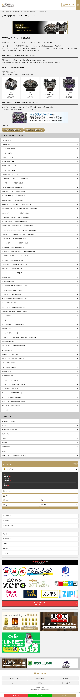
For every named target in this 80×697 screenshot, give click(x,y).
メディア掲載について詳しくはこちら (40, 603)
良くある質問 (66, 682)
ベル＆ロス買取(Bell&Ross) (8, 375)
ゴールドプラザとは (8, 416)
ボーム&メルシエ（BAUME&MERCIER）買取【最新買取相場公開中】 (19, 229)
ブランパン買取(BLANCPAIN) (9, 362)
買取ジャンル (14, 677)
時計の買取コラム (7, 520)
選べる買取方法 (7, 538)
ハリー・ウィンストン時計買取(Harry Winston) (13, 345)
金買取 (40, 682)
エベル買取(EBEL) (6, 143)
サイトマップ (5, 424)
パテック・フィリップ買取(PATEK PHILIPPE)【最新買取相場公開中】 (19, 336)
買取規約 (4, 450)
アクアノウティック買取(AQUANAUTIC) (12, 268)
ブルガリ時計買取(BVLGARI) (9, 366)
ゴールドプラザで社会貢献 (8, 420)
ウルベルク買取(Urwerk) (8, 280)
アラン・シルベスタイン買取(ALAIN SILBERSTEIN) (14, 263)
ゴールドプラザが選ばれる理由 (9, 429)
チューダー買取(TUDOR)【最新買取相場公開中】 (14, 186)
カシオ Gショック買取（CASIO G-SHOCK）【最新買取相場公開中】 (19, 250)
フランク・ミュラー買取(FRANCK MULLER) (13, 358)
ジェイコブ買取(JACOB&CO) (9, 302)
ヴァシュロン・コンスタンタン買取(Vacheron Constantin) (16, 272)
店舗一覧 (5, 533)
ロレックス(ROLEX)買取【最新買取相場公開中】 (14, 400)
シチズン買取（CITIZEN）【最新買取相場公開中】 (14, 238)
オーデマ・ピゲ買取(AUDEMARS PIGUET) (12, 293)
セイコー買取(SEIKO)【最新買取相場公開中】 (13, 323)
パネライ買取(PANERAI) (8, 340)
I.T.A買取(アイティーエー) (8, 156)
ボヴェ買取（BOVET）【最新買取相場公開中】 (13, 182)
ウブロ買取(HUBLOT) (7, 276)
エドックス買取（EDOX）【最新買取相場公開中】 (14, 246)
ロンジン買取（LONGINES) (8, 409)
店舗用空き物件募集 (7, 446)
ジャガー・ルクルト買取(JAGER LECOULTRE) (13, 306)
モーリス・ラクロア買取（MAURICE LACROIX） (14, 383)
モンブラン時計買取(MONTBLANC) (10, 388)
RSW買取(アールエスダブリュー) (10, 173)
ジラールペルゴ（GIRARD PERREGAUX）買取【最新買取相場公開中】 (19, 208)
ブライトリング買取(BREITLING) (10, 353)
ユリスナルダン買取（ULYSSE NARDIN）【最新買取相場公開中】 (18, 225)
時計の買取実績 (7, 515)
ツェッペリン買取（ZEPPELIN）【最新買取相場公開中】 (16, 242)
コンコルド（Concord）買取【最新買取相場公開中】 (15, 220)
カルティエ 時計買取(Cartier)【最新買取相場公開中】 (15, 298)
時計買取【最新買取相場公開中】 (12, 135)
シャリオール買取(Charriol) (8, 148)
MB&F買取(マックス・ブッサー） (10, 379)
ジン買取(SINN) (5, 319)
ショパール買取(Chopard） (8, 315)
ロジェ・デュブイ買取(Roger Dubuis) (11, 405)
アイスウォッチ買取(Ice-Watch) (9, 165)
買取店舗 (66, 677)
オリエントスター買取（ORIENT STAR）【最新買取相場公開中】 (18, 233)
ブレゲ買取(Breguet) (7, 370)
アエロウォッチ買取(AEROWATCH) (10, 152)
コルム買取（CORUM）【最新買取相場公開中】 (14, 199)
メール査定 (5, 547)
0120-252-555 (68, 5)
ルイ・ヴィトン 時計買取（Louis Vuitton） (12, 396)
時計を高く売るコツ (8, 524)
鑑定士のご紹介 (5, 433)
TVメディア (14, 682)
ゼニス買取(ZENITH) (7, 328)
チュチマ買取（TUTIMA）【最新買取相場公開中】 (14, 191)
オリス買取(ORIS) (6, 139)
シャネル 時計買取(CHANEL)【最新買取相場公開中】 (15, 310)
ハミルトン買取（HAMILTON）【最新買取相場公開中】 (15, 216)
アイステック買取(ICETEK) (8, 160)
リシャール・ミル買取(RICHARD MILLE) (12, 392)
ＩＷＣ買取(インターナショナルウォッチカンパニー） (15, 255)
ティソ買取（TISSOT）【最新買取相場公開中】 (13, 195)
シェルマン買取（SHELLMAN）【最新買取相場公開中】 (15, 178)
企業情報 (4, 437)
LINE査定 (5, 543)
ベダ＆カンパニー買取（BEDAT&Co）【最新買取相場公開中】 (17, 203)
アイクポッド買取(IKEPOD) (8, 169)
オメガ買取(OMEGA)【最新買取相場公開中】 (13, 289)
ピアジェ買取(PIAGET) (7, 349)
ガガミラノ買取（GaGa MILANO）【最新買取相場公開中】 (16, 212)
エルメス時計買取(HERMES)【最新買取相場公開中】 (15, 285)
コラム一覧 (5, 552)
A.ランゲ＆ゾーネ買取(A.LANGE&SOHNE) (12, 259)
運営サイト (4, 441)
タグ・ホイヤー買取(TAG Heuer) (10, 332)
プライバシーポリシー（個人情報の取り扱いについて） (15, 454)
